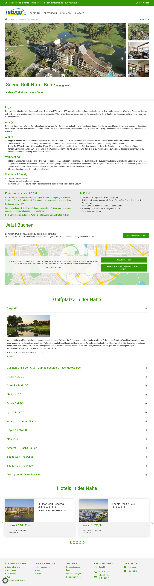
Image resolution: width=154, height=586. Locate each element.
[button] (7, 50)
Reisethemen (50, 13)
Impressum (11, 570)
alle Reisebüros (43, 567)
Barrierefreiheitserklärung (17, 580)
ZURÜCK (144, 19)
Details (10, 356)
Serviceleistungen (73, 573)
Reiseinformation (73, 577)
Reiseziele (35, 13)
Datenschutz (12, 573)
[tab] (77, 307)
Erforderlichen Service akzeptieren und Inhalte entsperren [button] (124, 268)
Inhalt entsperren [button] (124, 260)
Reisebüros (66, 13)
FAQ (68, 570)
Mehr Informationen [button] (53, 267)
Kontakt (79, 13)
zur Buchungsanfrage (136, 235)
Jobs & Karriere (13, 567)
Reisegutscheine (73, 567)
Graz (38, 570)
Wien (38, 573)
